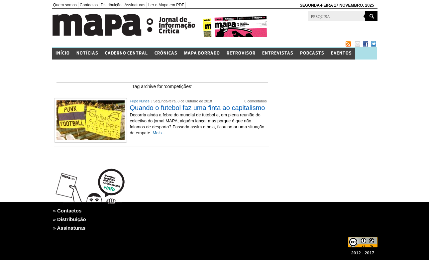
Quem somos (65, 5)
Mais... (159, 132)
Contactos (89, 5)
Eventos (341, 53)
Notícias (87, 53)
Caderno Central (126, 53)
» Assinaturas (69, 228)
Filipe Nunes (140, 101)
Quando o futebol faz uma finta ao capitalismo (197, 107)
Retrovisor (241, 53)
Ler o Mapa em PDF (166, 5)
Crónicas (166, 53)
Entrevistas (277, 53)
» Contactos (67, 210)
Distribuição (111, 5)
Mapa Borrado (202, 53)
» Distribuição (69, 219)
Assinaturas (135, 5)
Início (62, 53)
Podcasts (312, 53)
